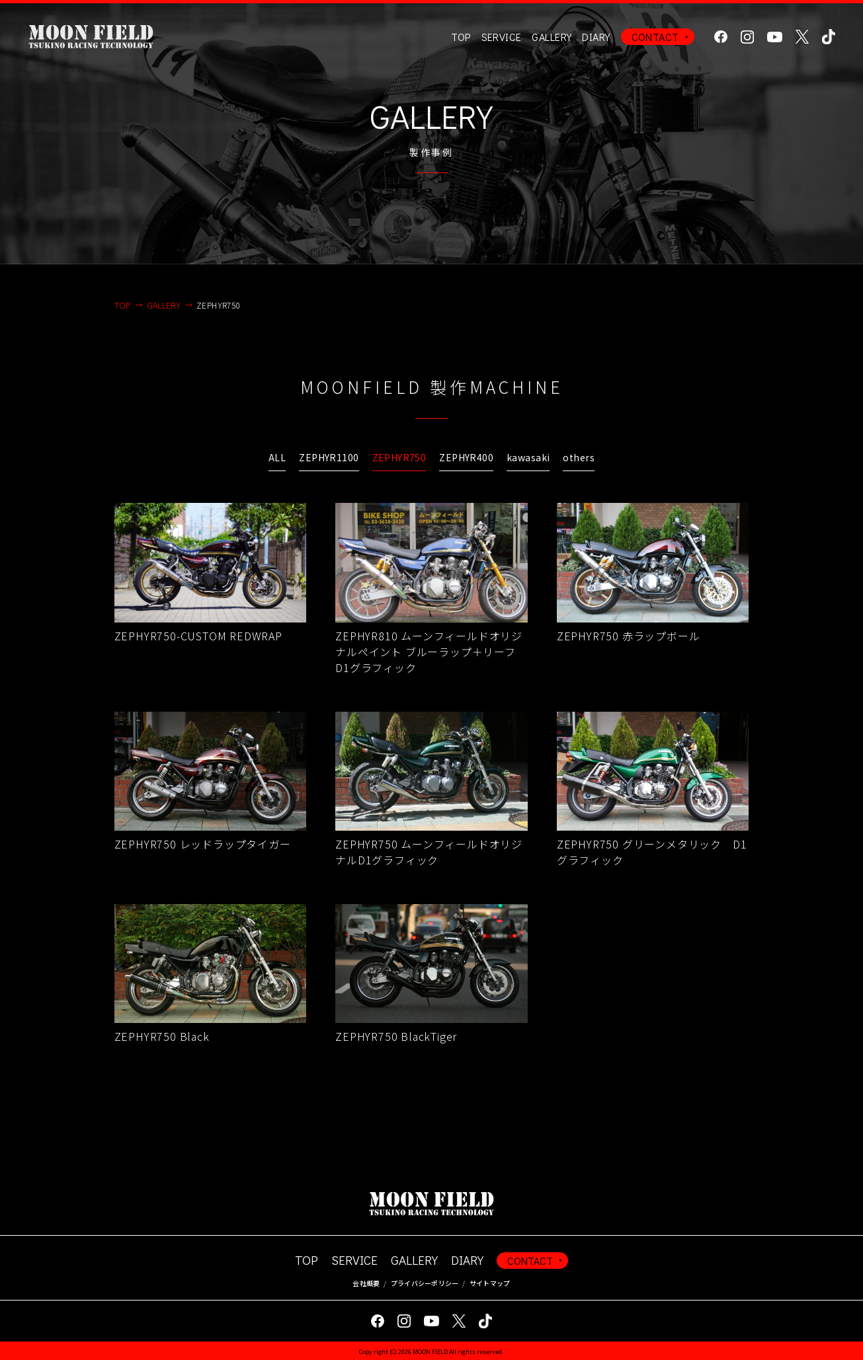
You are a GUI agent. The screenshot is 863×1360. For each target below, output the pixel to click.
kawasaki (528, 457)
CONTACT (655, 37)
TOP (460, 37)
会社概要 (366, 1283)
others (579, 457)
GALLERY (551, 37)
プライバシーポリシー (425, 1283)
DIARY (596, 37)
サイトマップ (490, 1283)
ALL (277, 457)
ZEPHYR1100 (328, 457)
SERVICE (354, 1260)
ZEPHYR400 (466, 457)
